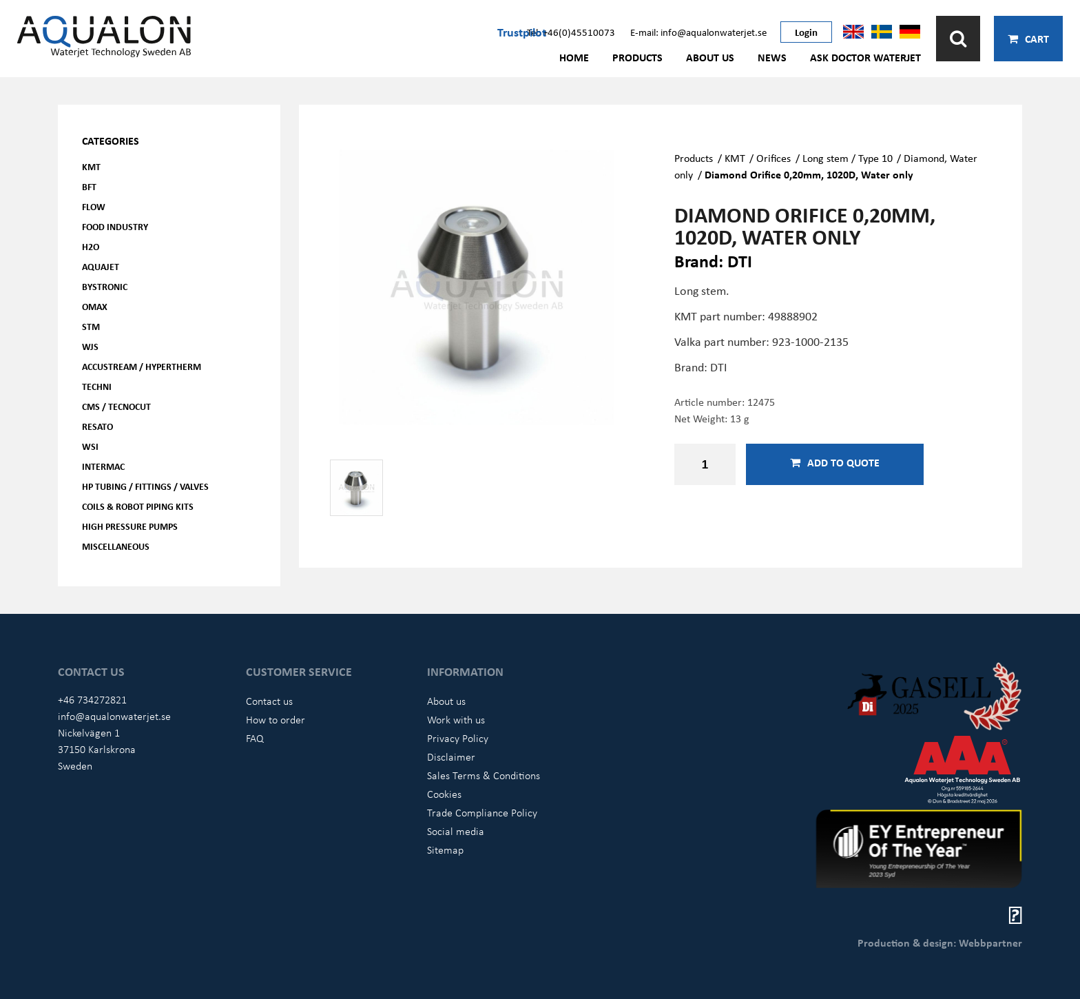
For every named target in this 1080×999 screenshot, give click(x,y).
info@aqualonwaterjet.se (114, 715)
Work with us (456, 719)
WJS (90, 346)
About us (710, 57)
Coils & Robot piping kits (138, 506)
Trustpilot (521, 31)
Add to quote (835, 462)
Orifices (773, 157)
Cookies (444, 793)
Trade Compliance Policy (482, 812)
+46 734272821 (92, 699)
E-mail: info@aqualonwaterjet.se (698, 32)
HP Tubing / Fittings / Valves (145, 486)
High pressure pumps (130, 526)
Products (637, 57)
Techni (97, 386)
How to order (275, 719)
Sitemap (445, 849)
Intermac (103, 466)
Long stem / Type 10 (847, 157)
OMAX (94, 306)
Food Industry (115, 226)
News (772, 57)
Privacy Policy (457, 737)
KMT (91, 166)
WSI (90, 446)
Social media (455, 830)
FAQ (255, 737)
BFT (89, 186)
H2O (90, 246)
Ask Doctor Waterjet (865, 57)
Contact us (269, 700)
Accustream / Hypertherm (141, 366)
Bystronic (104, 286)
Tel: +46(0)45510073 (571, 32)
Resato (97, 426)
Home (574, 57)
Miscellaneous (115, 546)
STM (91, 326)
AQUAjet (100, 266)
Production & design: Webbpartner (940, 942)
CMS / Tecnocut (116, 406)
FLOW (93, 206)
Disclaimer (451, 756)
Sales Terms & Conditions (483, 775)
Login (806, 32)
